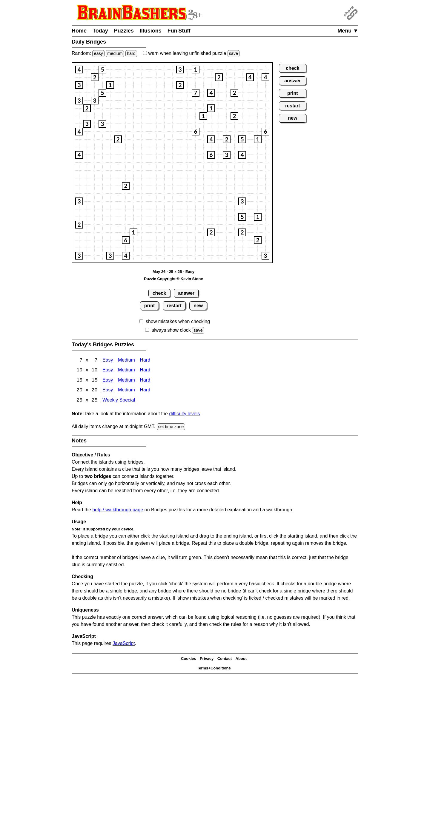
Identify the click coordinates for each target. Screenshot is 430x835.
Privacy (207, 659)
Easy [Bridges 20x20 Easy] (107, 390)
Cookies (188, 659)
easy (98, 53)
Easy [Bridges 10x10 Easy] (107, 370)
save (233, 53)
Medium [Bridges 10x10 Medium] (126, 370)
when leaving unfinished (191, 53)
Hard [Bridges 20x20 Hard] (145, 390)
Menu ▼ (347, 31)
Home (79, 31)
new (198, 305)
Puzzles (124, 31)
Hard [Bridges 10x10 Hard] (145, 370)
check (159, 293)
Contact (224, 659)
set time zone (171, 427)
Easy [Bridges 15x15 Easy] (107, 380)
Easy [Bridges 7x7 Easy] (107, 360)
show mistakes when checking (178, 321)
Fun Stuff (179, 31)
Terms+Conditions (214, 668)
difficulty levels (184, 414)
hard (131, 53)
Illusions (151, 31)
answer (186, 293)
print (149, 305)
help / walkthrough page (117, 510)
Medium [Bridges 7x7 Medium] (126, 360)
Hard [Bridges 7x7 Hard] (145, 360)
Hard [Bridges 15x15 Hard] (145, 380)
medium (114, 53)
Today (100, 31)
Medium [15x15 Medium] (126, 380)
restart (174, 305)
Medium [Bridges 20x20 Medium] (126, 390)
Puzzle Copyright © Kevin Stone (173, 279)
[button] (79, 69)
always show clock (171, 330)
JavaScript (124, 643)
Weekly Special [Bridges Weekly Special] (118, 401)
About (241, 659)
